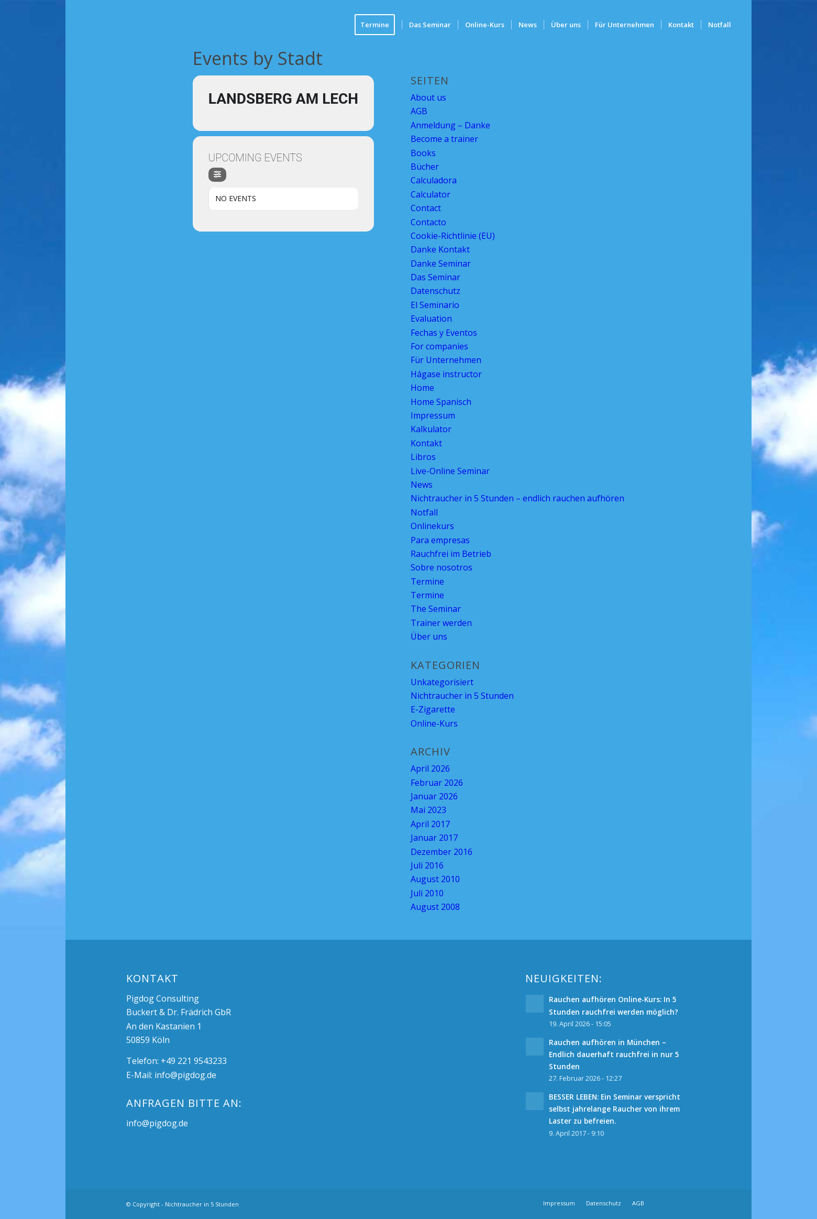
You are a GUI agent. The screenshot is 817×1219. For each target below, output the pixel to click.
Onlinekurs (432, 526)
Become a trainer (444, 139)
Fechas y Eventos (444, 332)
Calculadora (434, 180)
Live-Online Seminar (450, 471)
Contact (426, 208)
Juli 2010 (427, 893)
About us (428, 97)
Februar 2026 (437, 782)
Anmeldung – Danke (450, 125)
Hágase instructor (446, 374)
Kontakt (426, 443)
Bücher (425, 166)
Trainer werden (441, 623)
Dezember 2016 (441, 852)
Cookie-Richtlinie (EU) (453, 235)
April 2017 (430, 824)
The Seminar (436, 608)
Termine (427, 581)
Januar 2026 (434, 796)
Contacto (428, 222)
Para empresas (440, 540)
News (422, 484)
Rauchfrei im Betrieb (451, 553)
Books (423, 153)
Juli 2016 (427, 865)
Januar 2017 (434, 837)
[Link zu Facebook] (668, 1203)
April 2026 (430, 768)
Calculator (430, 194)
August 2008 (435, 907)
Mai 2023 (428, 810)
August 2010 (435, 879)
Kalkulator (431, 429)
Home (422, 387)
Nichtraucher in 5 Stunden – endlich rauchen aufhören (517, 498)
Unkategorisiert (442, 682)
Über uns (429, 636)
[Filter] (217, 175)
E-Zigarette (433, 709)
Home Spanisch (441, 402)
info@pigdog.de (185, 1075)
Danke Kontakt (440, 249)
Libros (423, 457)
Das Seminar (435, 277)
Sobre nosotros (441, 567)
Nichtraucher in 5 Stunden (462, 695)
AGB (419, 111)
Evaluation (431, 318)
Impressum (433, 415)
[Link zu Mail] (683, 1203)
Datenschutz (435, 290)
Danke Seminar (441, 263)
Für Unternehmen (446, 360)
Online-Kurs (434, 723)
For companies (439, 346)
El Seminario (435, 305)
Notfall (424, 512)
